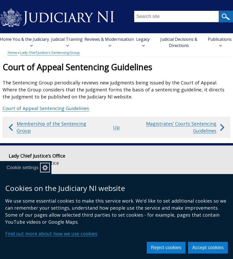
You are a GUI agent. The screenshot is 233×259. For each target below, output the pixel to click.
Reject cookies (166, 247)
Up (116, 127)
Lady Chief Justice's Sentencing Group (50, 52)
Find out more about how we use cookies (51, 233)
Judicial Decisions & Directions (178, 42)
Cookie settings (22, 167)
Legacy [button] (143, 41)
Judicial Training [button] (67, 41)
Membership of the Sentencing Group (46, 127)
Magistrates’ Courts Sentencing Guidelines (186, 127)
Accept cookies (208, 247)
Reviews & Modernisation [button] (109, 41)
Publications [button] (220, 41)
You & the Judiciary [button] (31, 41)
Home (6, 39)
